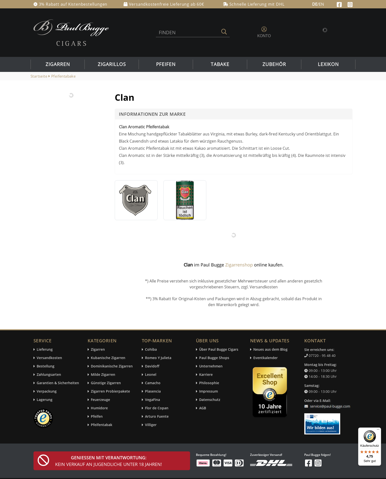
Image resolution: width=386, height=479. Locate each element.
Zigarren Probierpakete (110, 391)
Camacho (153, 383)
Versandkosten (49, 358)
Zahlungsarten (49, 374)
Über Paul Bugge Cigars (218, 349)
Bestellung (45, 366)
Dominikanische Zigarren (112, 366)
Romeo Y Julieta (158, 358)
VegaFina (152, 399)
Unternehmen (211, 366)
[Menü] (378, 430)
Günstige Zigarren (106, 383)
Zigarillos (112, 64)
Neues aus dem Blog (270, 349)
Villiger (151, 425)
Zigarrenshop (239, 265)
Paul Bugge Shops (214, 358)
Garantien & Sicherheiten (58, 383)
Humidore (99, 408)
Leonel (150, 374)
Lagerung (44, 399)
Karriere (206, 374)
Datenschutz (209, 399)
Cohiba (151, 349)
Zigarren (58, 64)
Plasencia (153, 391)
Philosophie (209, 383)
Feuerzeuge (100, 399)
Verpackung (47, 391)
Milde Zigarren (103, 374)
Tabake (220, 64)
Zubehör (274, 64)
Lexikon (328, 64)
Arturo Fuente (157, 416)
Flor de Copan (156, 408)
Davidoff (152, 366)
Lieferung (45, 349)
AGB (202, 408)
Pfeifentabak (101, 425)
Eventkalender (265, 358)
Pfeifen (166, 64)
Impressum (208, 391)
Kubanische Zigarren (108, 358)
